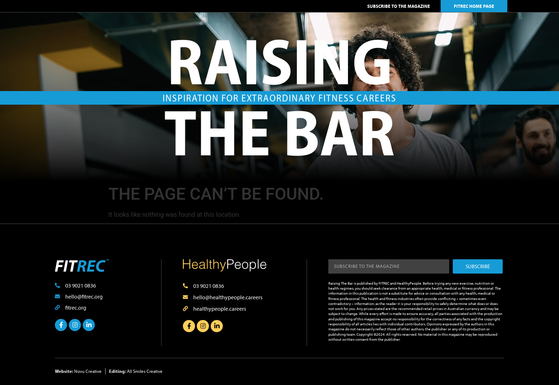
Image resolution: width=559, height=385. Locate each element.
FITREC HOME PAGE (474, 6)
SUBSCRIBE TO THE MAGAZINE (398, 6)
